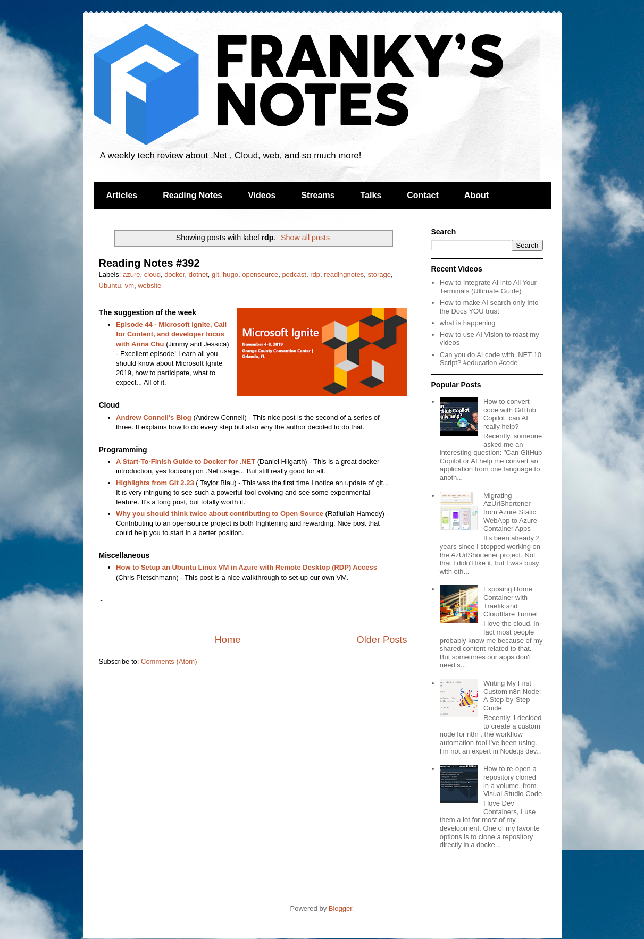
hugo (230, 274)
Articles (122, 195)
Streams (317, 195)
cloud (152, 274)
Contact (423, 195)
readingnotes (344, 274)
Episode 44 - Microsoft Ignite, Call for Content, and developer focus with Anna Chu (171, 334)
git (215, 274)
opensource (260, 274)
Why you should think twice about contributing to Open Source (219, 514)
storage (379, 274)
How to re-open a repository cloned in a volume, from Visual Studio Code (512, 781)
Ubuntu (110, 286)
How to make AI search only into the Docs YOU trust (489, 307)
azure (131, 274)
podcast (294, 274)
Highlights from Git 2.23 (155, 483)
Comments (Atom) (169, 661)
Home (228, 640)
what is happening (468, 323)
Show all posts (305, 237)
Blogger (340, 908)
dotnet (198, 274)
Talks (371, 195)
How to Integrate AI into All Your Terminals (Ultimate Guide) (488, 286)
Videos (261, 195)
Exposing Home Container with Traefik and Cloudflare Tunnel (510, 601)
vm (129, 286)
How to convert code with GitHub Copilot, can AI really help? (509, 413)
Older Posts (381, 640)
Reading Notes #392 (149, 263)
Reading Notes (192, 195)
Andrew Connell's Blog (153, 417)
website (149, 286)
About (476, 195)
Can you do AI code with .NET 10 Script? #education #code (490, 359)
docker (174, 274)
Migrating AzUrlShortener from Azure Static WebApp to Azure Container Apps (510, 512)
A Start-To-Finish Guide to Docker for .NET (185, 462)
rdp (315, 274)
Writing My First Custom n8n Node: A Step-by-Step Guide (512, 695)
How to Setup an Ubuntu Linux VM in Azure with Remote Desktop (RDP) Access (246, 567)
